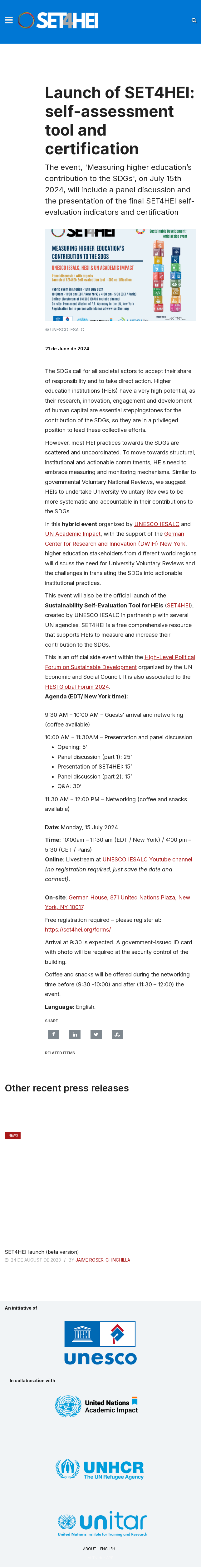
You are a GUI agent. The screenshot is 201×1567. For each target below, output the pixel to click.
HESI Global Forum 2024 (77, 686)
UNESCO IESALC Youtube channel (147, 859)
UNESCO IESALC (156, 524)
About (89, 1548)
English (107, 1548)
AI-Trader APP (101, 1557)
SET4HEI (178, 605)
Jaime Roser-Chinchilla (103, 1260)
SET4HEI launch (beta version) (42, 1252)
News (13, 1135)
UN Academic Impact (72, 533)
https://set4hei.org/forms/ (78, 929)
